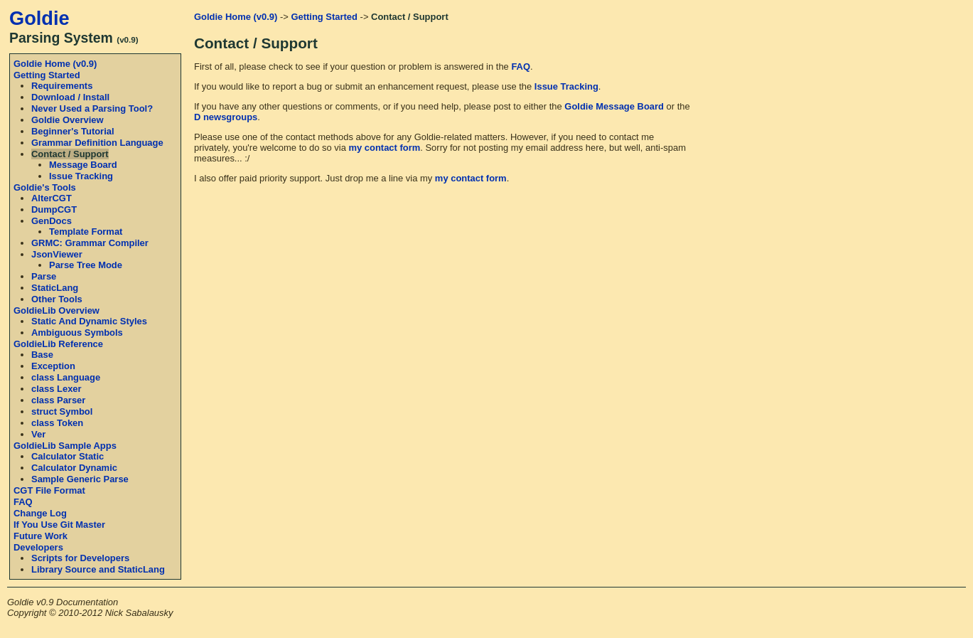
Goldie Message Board (614, 106)
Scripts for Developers (80, 558)
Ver (38, 434)
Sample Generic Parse (80, 479)
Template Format (85, 231)
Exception (53, 366)
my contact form (385, 147)
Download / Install (70, 97)
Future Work (41, 536)
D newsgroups (225, 117)
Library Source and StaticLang (98, 569)
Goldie (39, 18)
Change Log (40, 513)
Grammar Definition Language (97, 142)
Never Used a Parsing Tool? (92, 108)
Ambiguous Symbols (77, 332)
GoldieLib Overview (57, 310)
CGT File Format (49, 490)
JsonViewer (56, 254)
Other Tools (56, 299)
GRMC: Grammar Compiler (90, 243)
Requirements (61, 85)
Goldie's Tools (45, 187)
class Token (57, 423)
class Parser (58, 400)
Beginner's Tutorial (72, 131)
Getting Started (47, 75)
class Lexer (56, 388)
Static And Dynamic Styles (89, 321)
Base (42, 354)
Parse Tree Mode (85, 265)
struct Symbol (61, 411)
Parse (43, 276)
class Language (65, 377)
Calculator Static (67, 456)
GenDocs (51, 221)
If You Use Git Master (59, 524)
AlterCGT (51, 198)
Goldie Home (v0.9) (55, 63)
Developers (38, 547)
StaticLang (54, 287)
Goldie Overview (67, 120)
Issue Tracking (81, 176)
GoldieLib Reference (58, 344)
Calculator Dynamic (74, 467)
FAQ (23, 501)
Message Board (83, 164)
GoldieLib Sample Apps (65, 445)
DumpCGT (54, 209)
